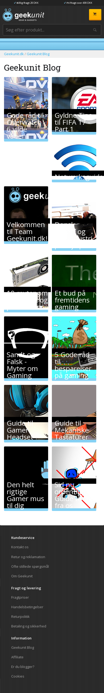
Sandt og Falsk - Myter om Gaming (22, 352)
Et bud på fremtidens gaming (72, 290)
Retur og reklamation (28, 556)
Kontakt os (20, 547)
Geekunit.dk (14, 53)
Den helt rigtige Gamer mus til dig (25, 482)
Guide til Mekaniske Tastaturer (72, 420)
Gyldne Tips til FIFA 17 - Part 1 (73, 112)
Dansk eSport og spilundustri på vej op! (73, 222)
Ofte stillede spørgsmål (30, 566)
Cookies (17, 676)
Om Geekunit (22, 576)
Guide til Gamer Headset (20, 420)
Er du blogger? (22, 666)
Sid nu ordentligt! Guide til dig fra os (74, 482)
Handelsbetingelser (27, 607)
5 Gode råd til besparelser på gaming (73, 352)
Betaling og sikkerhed (28, 626)
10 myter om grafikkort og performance (27, 290)
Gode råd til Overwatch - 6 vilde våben (26, 112)
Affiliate (17, 657)
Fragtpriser (20, 597)
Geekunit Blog (22, 647)
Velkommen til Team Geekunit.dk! (27, 222)
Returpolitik (20, 616)
